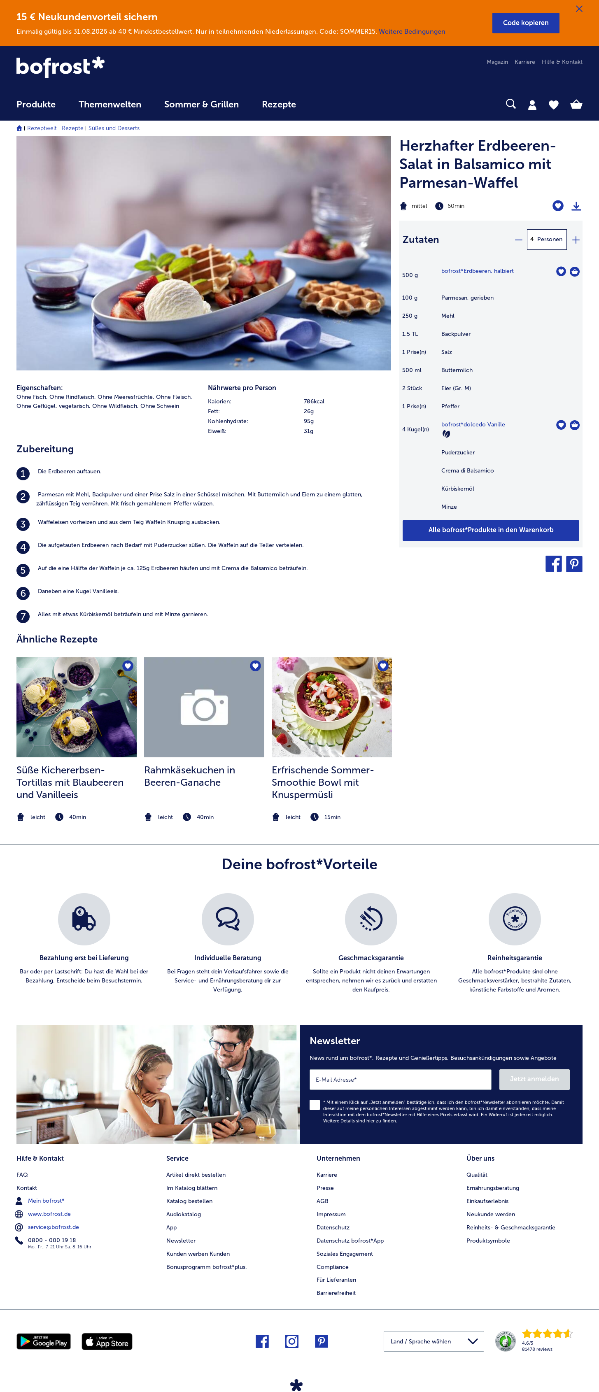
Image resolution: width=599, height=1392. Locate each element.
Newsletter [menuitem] (181, 1240)
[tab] (532, 104)
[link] (101, 68)
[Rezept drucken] (576, 206)
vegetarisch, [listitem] (75, 406)
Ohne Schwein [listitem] (159, 406)
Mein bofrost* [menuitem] (40, 1201)
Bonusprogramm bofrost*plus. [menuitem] (206, 1267)
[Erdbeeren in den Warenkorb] (575, 272)
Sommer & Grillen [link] (201, 104)
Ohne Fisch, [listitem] (32, 396)
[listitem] (203, 473)
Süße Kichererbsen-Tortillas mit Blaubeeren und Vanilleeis (70, 782)
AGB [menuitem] (323, 1201)
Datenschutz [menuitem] (333, 1227)
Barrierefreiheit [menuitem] (336, 1293)
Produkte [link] (36, 104)
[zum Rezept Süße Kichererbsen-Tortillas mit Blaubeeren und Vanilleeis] (76, 707)
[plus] (575, 239)
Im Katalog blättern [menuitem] (191, 1188)
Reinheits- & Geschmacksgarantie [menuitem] (510, 1227)
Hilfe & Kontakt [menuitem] (562, 61)
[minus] (518, 239)
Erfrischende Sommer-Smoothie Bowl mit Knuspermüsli (323, 782)
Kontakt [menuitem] (26, 1188)
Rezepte (73, 128)
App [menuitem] (171, 1227)
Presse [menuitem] (325, 1188)
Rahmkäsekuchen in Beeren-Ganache (189, 776)
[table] (491, 393)
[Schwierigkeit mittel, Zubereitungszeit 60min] (459, 206)
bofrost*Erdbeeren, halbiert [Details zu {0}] (477, 271)
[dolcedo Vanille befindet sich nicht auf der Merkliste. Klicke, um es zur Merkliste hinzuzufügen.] (561, 425)
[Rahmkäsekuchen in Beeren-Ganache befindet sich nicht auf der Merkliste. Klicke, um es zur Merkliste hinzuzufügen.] (255, 666)
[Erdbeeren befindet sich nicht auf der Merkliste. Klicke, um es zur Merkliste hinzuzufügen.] (561, 271)
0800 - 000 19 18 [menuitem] (46, 1240)
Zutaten (421, 239)
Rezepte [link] (279, 104)
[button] (525, 23)
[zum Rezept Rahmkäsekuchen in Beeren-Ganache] (204, 707)
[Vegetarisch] (446, 434)
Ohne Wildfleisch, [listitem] (115, 406)
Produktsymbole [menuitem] (488, 1240)
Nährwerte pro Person (242, 388)
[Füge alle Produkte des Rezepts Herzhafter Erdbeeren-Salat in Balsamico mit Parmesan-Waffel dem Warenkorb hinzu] (491, 530)
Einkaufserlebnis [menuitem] (487, 1201)
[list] (299, 943)
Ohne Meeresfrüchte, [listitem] (126, 396)
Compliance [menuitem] (333, 1267)
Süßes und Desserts (114, 128)
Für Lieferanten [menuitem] (336, 1279)
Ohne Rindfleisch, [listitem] (72, 396)
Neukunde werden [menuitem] (490, 1214)
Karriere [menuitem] (525, 61)
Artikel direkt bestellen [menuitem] (196, 1174)
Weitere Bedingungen (412, 31)
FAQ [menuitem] (22, 1174)
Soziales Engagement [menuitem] (345, 1253)
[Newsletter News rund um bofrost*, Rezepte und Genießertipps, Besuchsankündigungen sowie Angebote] (441, 1084)
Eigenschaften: (39, 388)
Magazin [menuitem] (497, 61)
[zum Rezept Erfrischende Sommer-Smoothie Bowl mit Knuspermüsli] (332, 707)
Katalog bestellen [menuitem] (189, 1201)
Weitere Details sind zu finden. (360, 1121)
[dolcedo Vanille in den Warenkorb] (575, 425)
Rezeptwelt (42, 128)
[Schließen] (579, 9)
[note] (76, 817)
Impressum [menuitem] (331, 1214)
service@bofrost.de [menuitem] (47, 1227)
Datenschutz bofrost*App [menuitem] (350, 1240)
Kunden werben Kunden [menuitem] (198, 1253)
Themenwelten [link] (110, 104)
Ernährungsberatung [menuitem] (492, 1188)
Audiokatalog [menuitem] (183, 1214)
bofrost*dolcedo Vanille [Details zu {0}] (473, 424)
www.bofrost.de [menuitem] (43, 1214)
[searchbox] (324, 104)
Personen (549, 239)
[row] (299, 402)
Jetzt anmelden (534, 1079)
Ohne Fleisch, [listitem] (174, 396)
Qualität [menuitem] (476, 1174)
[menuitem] (36, 108)
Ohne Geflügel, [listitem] (36, 406)
